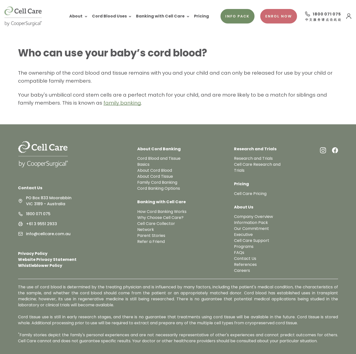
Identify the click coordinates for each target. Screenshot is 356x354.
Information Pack (251, 222)
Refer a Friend (151, 241)
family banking (122, 102)
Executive (243, 234)
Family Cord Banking (157, 182)
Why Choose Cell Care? (160, 217)
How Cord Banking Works (161, 211)
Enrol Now (278, 16)
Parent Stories (151, 235)
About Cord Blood (154, 170)
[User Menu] (349, 16)
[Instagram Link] (323, 150)
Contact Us (30, 188)
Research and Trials (253, 158)
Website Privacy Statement (47, 259)
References (245, 264)
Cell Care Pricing (250, 193)
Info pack (237, 16)
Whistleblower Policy (40, 265)
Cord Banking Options (158, 188)
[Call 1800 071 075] (322, 14)
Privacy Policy (33, 253)
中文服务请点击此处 (323, 20)
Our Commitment (251, 228)
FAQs (239, 252)
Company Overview (253, 216)
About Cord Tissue (155, 176)
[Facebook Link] (335, 150)
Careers (242, 270)
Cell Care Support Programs (251, 243)
